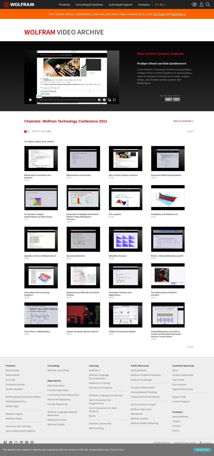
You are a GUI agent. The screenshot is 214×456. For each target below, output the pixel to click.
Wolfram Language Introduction (106, 395)
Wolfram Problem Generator (146, 375)
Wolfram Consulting (58, 370)
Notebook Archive (57, 419)
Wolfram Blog (96, 428)
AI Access (10, 379)
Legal (176, 442)
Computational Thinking (144, 392)
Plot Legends (115, 214)
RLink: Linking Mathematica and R (167, 256)
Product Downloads (182, 375)
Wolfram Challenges (141, 379)
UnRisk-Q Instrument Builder (122, 331)
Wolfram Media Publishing (144, 423)
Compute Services (15, 384)
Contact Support (181, 401)
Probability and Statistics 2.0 (164, 214)
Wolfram (64, 31)
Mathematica (12, 375)
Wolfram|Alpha (139, 370)
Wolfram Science (139, 418)
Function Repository (58, 390)
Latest (43, 131)
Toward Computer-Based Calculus (82, 331)
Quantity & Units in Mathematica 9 (40, 256)
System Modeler (14, 389)
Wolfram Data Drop (141, 409)
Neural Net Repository (59, 399)
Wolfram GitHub (56, 424)
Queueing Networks (76, 256)
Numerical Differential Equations (166, 175)
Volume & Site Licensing (18, 426)
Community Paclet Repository (63, 394)
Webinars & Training (99, 383)
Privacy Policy (189, 442)
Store (175, 370)
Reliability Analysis (118, 256)
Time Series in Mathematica (37, 331)
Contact (176, 425)
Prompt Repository (57, 404)
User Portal (178, 379)
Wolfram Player (14, 418)
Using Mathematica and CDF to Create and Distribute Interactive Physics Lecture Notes (166, 334)
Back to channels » (183, 121)
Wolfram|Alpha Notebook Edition (23, 396)
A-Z (49, 131)
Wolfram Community (100, 423)
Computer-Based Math (143, 387)
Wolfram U (178, 14)
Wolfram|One (13, 370)
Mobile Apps (12, 406)
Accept (202, 450)
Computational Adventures (145, 396)
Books (92, 415)
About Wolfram (180, 416)
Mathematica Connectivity (79, 175)
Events (175, 430)
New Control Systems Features (123, 175)
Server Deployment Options (20, 430)
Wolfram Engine (14, 413)
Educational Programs (101, 387)
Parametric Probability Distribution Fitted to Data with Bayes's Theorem (83, 216)
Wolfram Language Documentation (99, 376)
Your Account (179, 384)
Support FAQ (179, 396)
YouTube (159, 14)
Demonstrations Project (143, 404)
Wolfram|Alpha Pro (16, 401)
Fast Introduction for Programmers (100, 401)
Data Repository (56, 385)
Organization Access (182, 389)
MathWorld (136, 413)
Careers (176, 421)
